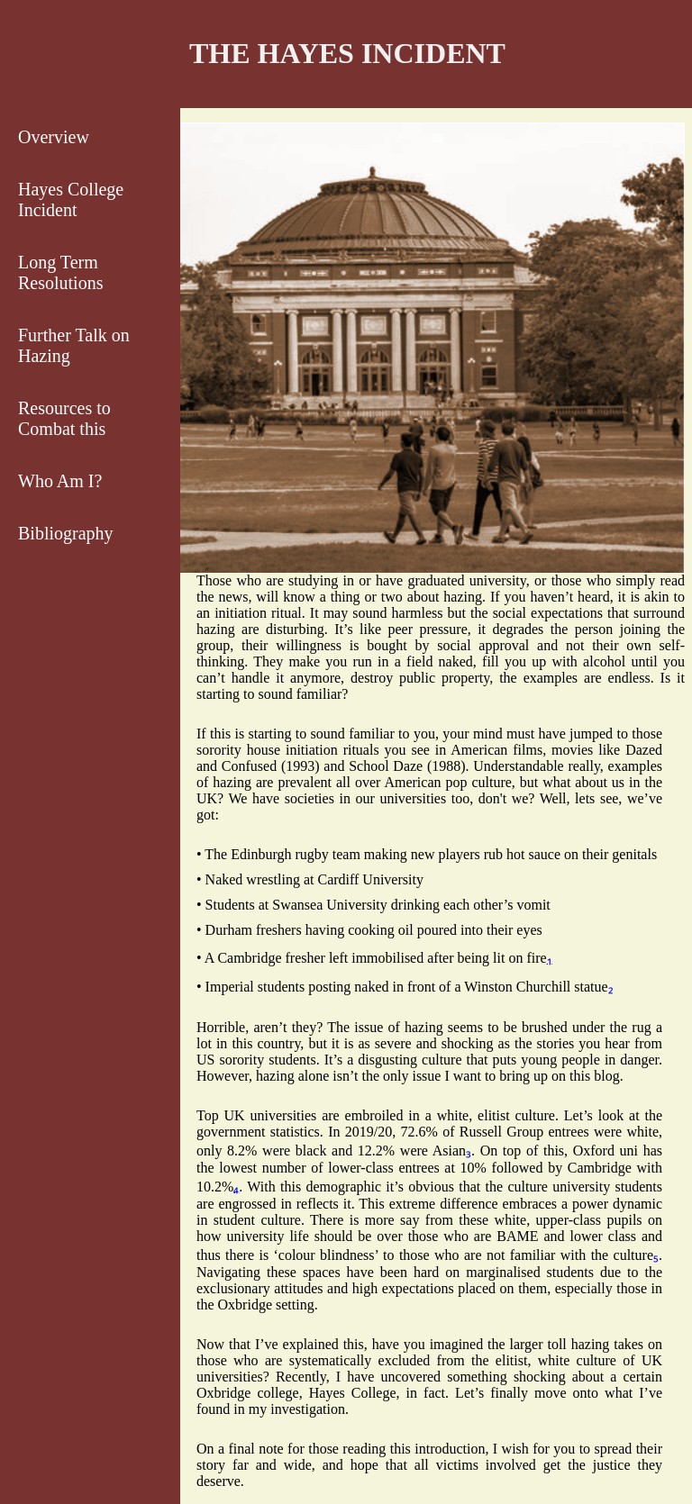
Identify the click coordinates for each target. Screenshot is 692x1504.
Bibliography (66, 533)
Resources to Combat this (64, 418)
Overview (53, 137)
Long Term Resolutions (60, 272)
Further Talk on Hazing (74, 345)
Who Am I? (60, 481)
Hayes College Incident (70, 199)
